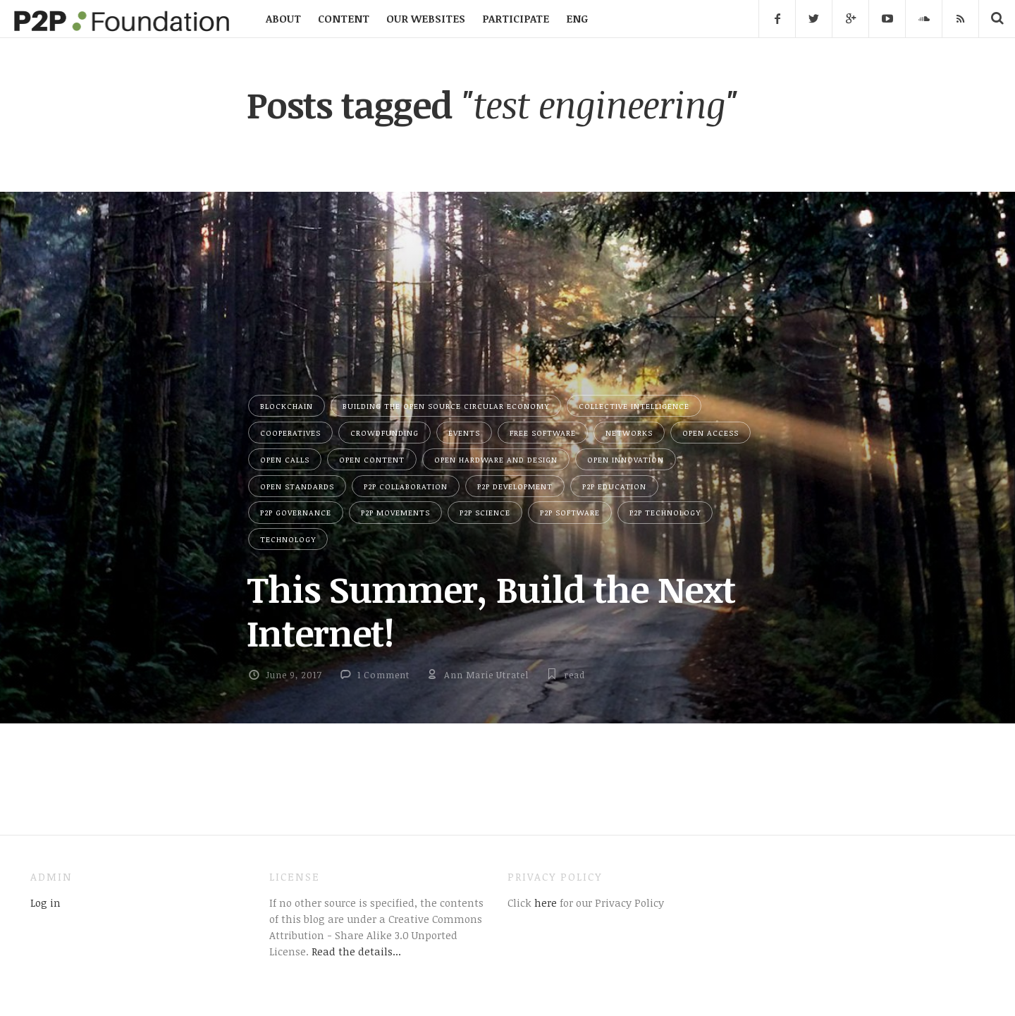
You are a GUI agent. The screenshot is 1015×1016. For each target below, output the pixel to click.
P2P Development (515, 486)
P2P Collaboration (406, 486)
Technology (288, 539)
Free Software (543, 432)
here (544, 902)
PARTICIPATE (515, 18)
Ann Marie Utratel (486, 674)
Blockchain (286, 405)
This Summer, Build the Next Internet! (491, 610)
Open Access (710, 432)
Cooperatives (290, 432)
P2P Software (570, 512)
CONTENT (343, 18)
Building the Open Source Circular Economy (446, 405)
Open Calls (284, 459)
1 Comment (383, 674)
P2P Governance (295, 512)
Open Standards (297, 486)
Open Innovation (625, 459)
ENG (577, 18)
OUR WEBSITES (425, 18)
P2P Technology (665, 512)
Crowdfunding (384, 432)
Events (464, 432)
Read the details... (356, 951)
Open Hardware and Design (496, 459)
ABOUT (283, 18)
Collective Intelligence (634, 405)
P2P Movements (395, 512)
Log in (45, 902)
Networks (629, 432)
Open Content (372, 459)
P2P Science (485, 512)
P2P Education (614, 486)
